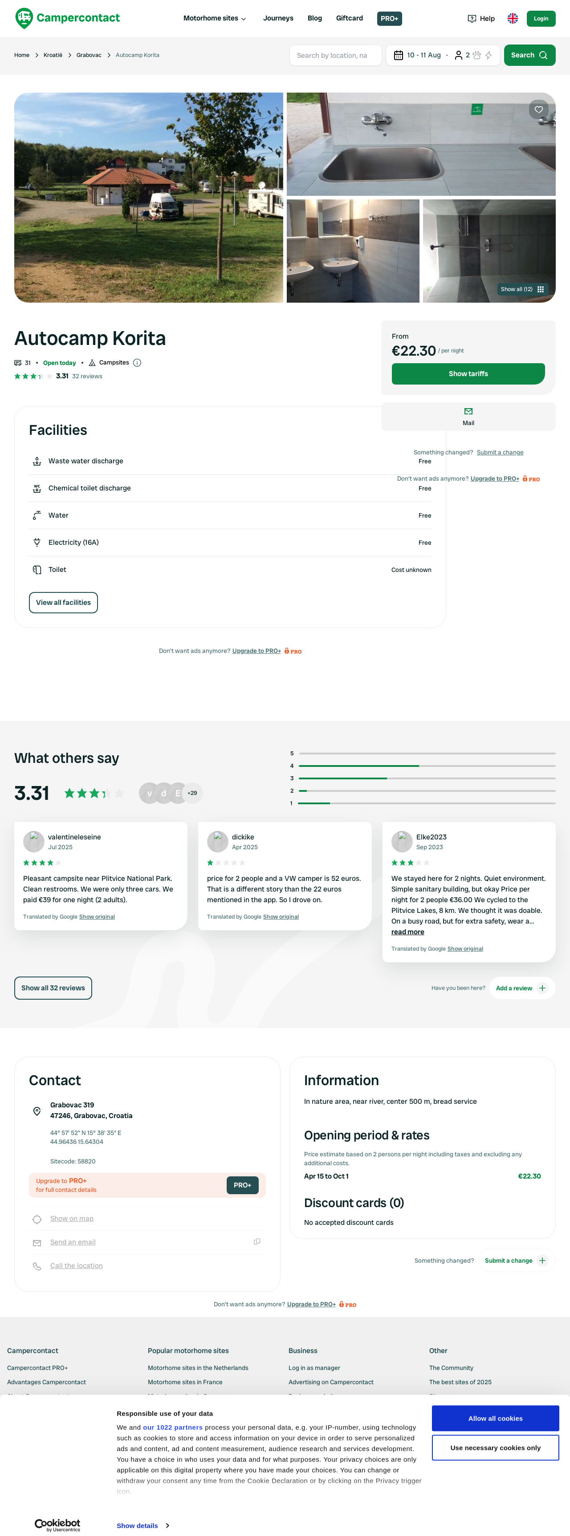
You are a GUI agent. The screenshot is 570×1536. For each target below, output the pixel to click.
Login (541, 18)
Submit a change (500, 452)
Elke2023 (431, 837)
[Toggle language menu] (512, 18)
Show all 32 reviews (53, 988)
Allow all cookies (495, 1411)
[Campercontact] (67, 18)
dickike (243, 837)
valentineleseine (74, 837)
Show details (137, 1518)
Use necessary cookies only (496, 1440)
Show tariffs (468, 373)
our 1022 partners (173, 1420)
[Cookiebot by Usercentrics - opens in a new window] (58, 1518)
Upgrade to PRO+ (256, 651)
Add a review (522, 988)
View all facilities (63, 602)
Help (481, 18)
